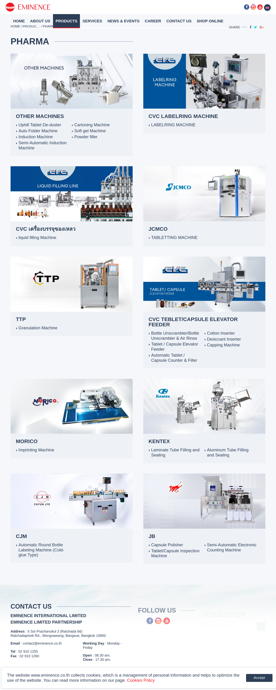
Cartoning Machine (92, 124)
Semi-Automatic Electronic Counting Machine (231, 547)
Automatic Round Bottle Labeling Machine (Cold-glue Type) (41, 549)
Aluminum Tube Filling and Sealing (228, 452)
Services (92, 21)
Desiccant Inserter (224, 339)
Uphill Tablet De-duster (39, 124)
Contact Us (179, 21)
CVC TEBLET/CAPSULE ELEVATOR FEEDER (193, 321)
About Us (40, 21)
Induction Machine (35, 136)
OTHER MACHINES (40, 116)
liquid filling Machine (37, 237)
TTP (21, 319)
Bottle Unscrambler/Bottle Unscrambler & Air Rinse (175, 336)
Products (66, 21)
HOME (19, 21)
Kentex (159, 441)
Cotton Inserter (221, 333)
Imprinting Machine (36, 449)
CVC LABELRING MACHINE (183, 116)
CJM (21, 536)
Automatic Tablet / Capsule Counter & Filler (174, 358)
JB (152, 536)
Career (153, 21)
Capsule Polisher (167, 544)
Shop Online (210, 21)
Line (240, 7)
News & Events (123, 21)
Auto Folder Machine (37, 130)
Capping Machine (223, 345)
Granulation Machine (37, 327)
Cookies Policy (141, 680)
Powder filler (86, 136)
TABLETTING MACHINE (174, 237)
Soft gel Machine (90, 130)
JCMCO (158, 229)
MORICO (26, 441)
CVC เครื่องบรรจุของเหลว (46, 229)
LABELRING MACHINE (173, 124)
